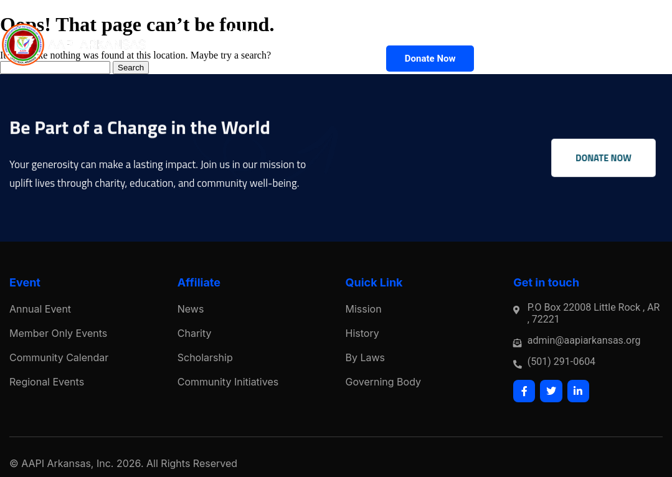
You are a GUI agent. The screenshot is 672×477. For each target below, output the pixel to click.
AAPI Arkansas (56, 463)
